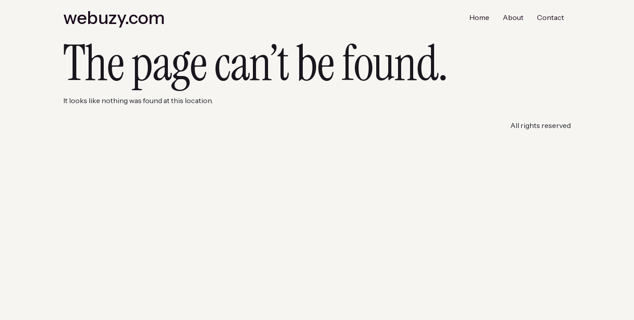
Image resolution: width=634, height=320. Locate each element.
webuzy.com (114, 17)
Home (479, 17)
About (513, 17)
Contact (550, 17)
